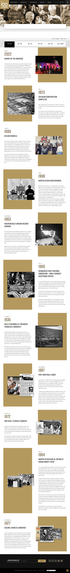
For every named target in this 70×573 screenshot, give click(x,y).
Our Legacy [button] (42, 2)
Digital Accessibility (42, 570)
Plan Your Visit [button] (23, 2)
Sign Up (42, 561)
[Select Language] (51, 570)
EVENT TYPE (63, 38)
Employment (30, 570)
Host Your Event (33, 2)
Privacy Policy (35, 570)
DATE (57, 38)
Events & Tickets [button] (13, 2)
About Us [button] (49, 2)
